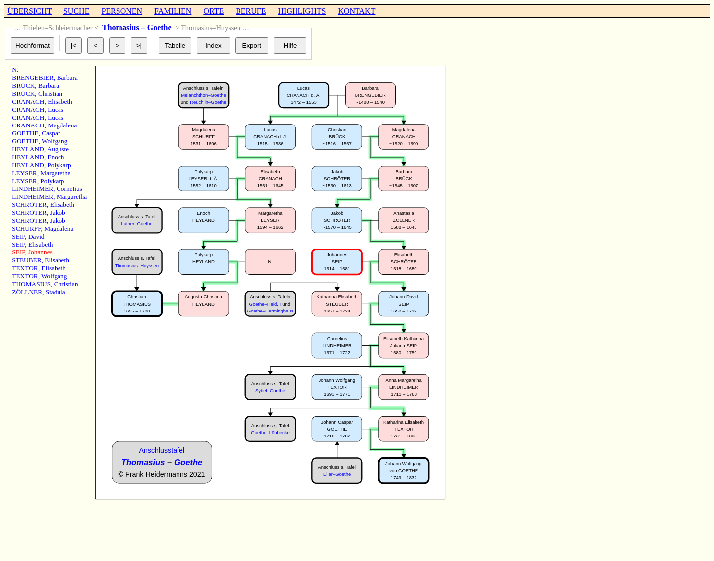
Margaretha (72, 196)
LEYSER (24, 173)
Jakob (57, 212)
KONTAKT (356, 11)
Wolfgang (54, 141)
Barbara (67, 77)
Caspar (51, 133)
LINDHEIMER (32, 188)
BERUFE (251, 11)
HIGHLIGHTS (302, 11)
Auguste (58, 149)
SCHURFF (26, 228)
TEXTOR (25, 268)
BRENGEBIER (33, 77)
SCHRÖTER (29, 204)
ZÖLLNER (27, 292)
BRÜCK (23, 85)
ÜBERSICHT (29, 11)
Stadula (55, 292)
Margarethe (55, 173)
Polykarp (59, 165)
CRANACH (28, 101)
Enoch (55, 157)
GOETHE (25, 133)
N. (15, 69)
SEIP (18, 236)
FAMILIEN (172, 11)
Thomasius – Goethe (137, 27)
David (36, 236)
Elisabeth (60, 101)
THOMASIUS (31, 284)
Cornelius (69, 188)
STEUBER (26, 260)
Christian (50, 93)
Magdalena (62, 125)
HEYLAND (28, 149)
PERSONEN (121, 11)
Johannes (40, 252)
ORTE (213, 11)
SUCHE (76, 11)
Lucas (55, 109)
